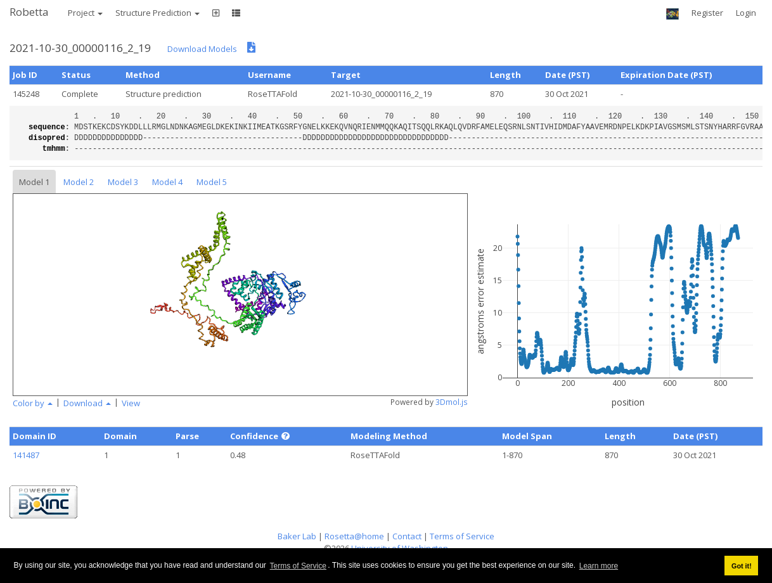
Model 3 (123, 182)
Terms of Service (298, 565)
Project (85, 12)
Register (707, 12)
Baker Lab (297, 536)
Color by (33, 403)
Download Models (202, 48)
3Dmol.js (451, 402)
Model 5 (211, 182)
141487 (26, 455)
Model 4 (167, 182)
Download (87, 403)
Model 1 (34, 182)
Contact (406, 536)
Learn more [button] (598, 565)
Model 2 (78, 182)
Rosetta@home (354, 536)
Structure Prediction (157, 12)
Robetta (29, 11)
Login (746, 12)
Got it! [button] (741, 566)
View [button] (131, 403)
